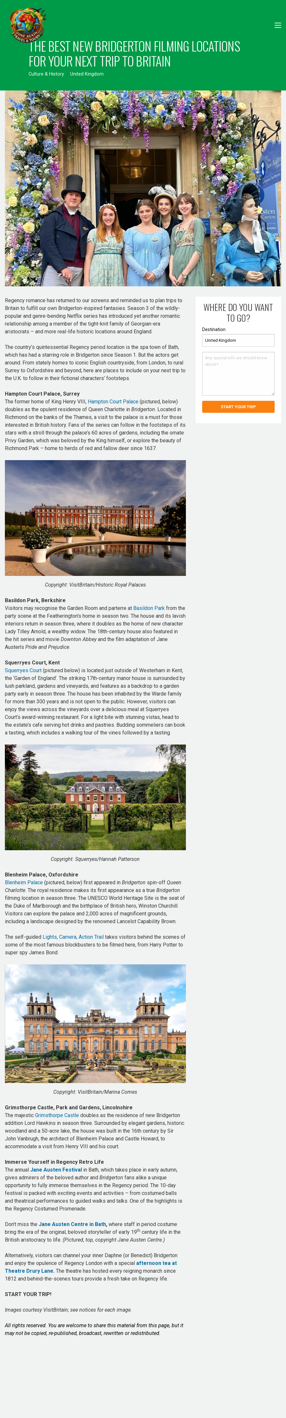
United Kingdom (87, 74)
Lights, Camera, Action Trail (73, 937)
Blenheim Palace (24, 882)
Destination (214, 329)
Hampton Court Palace (113, 402)
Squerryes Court (23, 670)
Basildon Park (149, 608)
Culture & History (46, 74)
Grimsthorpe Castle (57, 1115)
